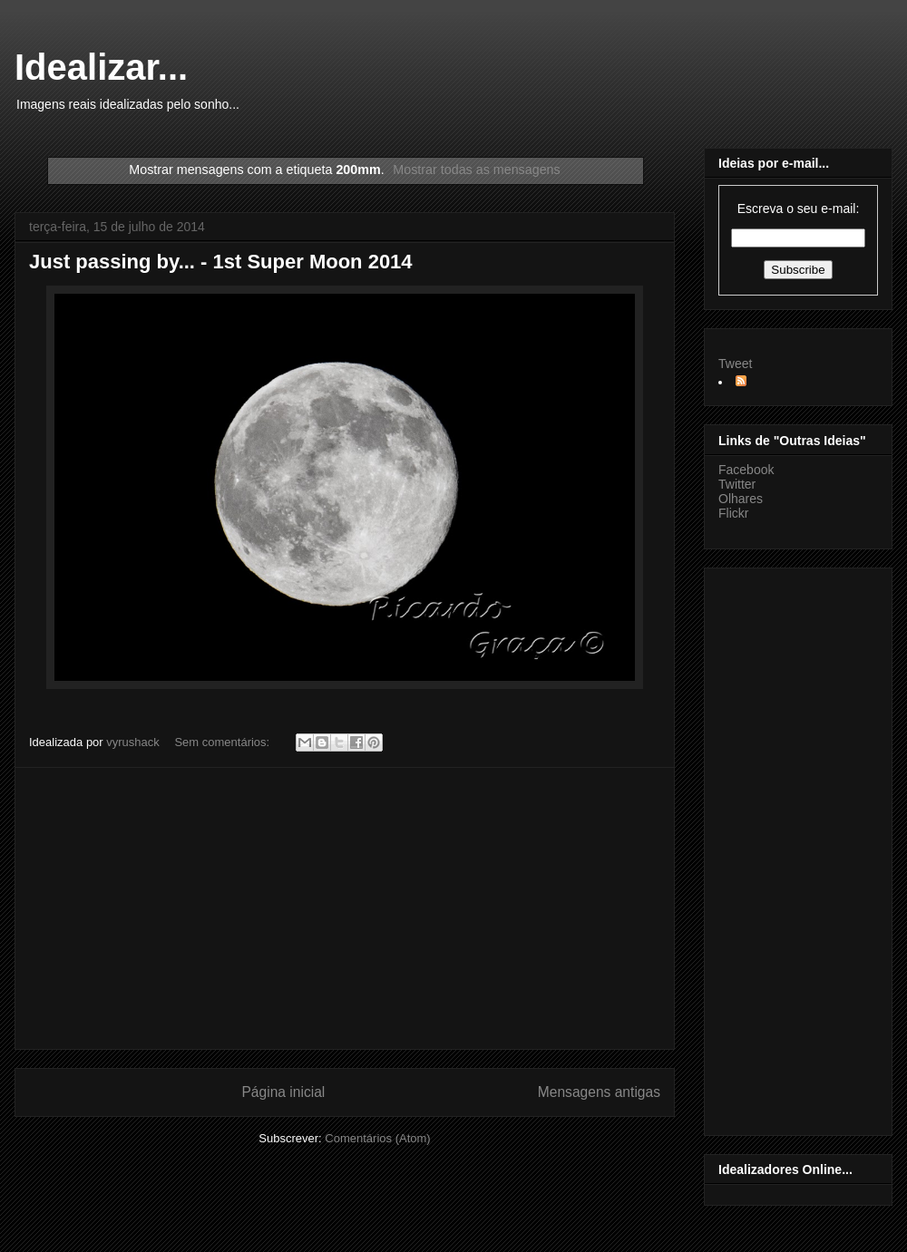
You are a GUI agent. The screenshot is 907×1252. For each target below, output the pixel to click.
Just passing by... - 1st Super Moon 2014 (221, 261)
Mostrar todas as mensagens (476, 169)
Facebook (746, 469)
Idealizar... (101, 67)
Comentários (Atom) (377, 1138)
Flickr (733, 513)
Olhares (740, 498)
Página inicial (283, 1092)
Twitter (737, 484)
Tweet (735, 363)
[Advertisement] (344, 908)
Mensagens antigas (599, 1092)
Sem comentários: (223, 742)
